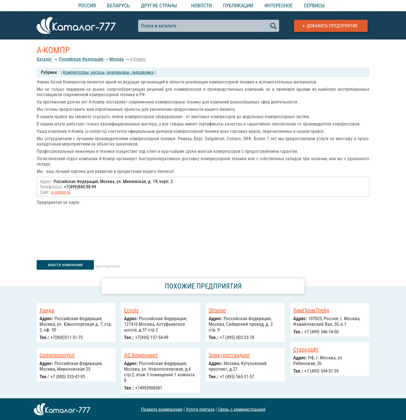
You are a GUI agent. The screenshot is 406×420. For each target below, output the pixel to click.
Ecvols (131, 310)
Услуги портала (200, 409)
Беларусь (118, 5)
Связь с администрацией (241, 409)
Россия (87, 5)
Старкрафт (306, 349)
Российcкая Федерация (81, 59)
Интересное (278, 5)
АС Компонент (141, 355)
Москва (116, 59)
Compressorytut (57, 355)
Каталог (44, 59)
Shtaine (217, 310)
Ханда (46, 310)
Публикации (238, 5)
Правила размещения (161, 409)
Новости (201, 5)
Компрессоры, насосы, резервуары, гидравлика (108, 72)
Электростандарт (229, 355)
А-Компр (137, 59)
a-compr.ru (60, 192)
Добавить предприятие (332, 25)
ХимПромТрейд (311, 310)
